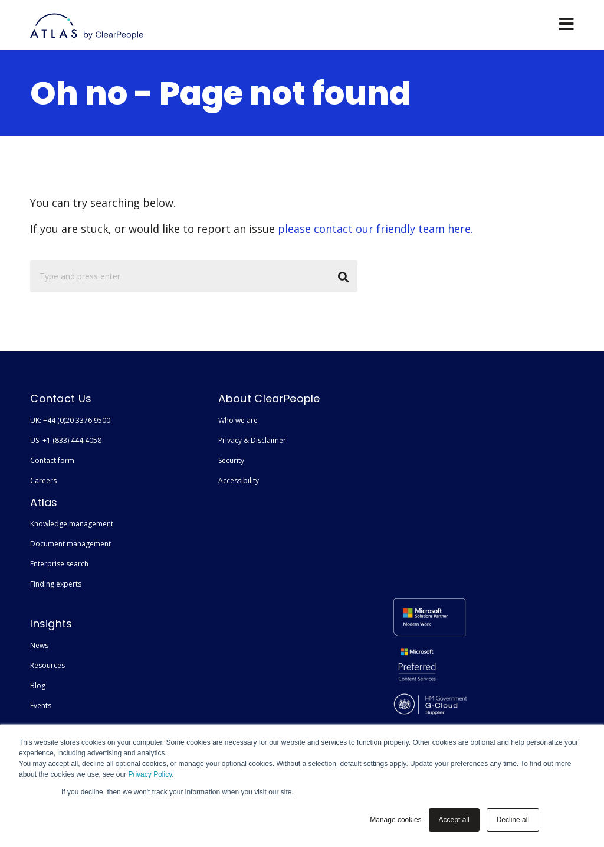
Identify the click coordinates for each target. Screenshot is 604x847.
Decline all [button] (513, 820)
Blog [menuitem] (37, 685)
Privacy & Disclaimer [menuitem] (252, 440)
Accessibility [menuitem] (238, 480)
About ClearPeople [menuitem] (269, 398)
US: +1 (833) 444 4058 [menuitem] (65, 440)
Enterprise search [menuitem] (59, 564)
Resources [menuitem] (47, 665)
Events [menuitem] (40, 706)
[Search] (193, 276)
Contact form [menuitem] (52, 460)
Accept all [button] (454, 820)
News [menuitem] (39, 645)
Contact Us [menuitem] (60, 398)
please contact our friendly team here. (375, 228)
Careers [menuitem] (43, 480)
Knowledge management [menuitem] (71, 524)
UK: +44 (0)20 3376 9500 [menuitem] (70, 420)
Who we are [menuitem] (238, 420)
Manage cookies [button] (395, 820)
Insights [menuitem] (51, 623)
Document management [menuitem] (70, 544)
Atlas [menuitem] (44, 502)
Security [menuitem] (231, 460)
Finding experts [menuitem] (55, 584)
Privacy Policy (150, 774)
